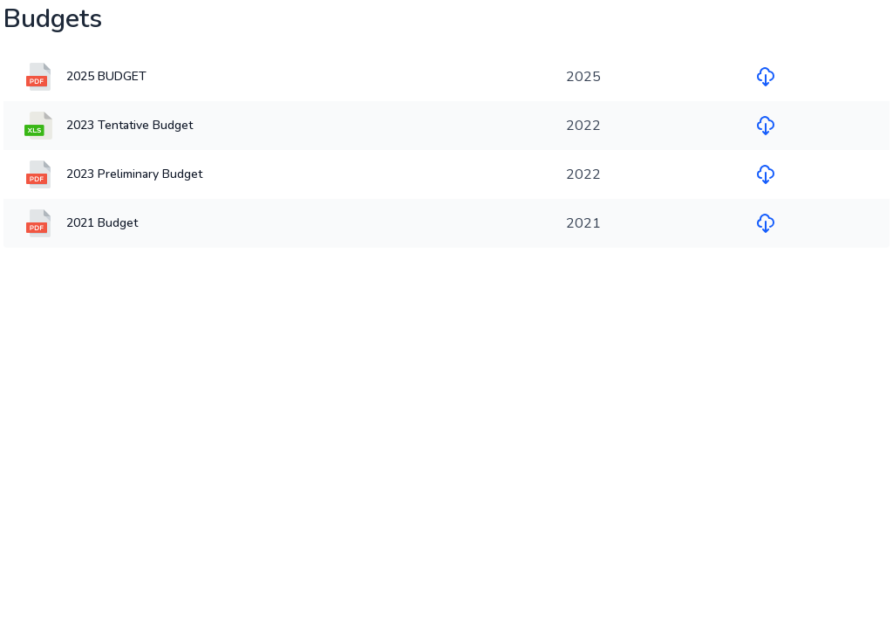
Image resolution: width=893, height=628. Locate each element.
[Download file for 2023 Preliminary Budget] (765, 174)
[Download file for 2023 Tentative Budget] (765, 125)
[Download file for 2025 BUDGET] (765, 76)
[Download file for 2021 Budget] (765, 223)
